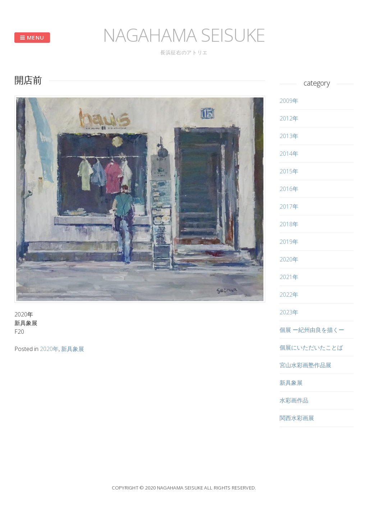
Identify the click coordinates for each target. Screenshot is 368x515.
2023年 (289, 312)
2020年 (49, 349)
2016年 (289, 189)
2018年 (289, 224)
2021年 (289, 277)
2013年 (289, 136)
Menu (32, 37)
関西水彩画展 (297, 418)
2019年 (289, 242)
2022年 (289, 294)
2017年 (289, 206)
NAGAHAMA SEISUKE (184, 35)
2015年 (289, 171)
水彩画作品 (294, 400)
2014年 (289, 154)
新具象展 (72, 349)
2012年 (289, 118)
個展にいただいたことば (311, 347)
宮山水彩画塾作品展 (305, 365)
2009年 (289, 101)
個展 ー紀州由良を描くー (312, 330)
